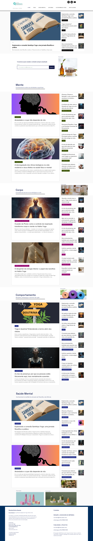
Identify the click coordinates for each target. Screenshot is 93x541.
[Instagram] (68, 2)
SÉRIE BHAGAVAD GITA (67, 224)
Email (18, 64)
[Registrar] (52, 67)
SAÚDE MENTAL (18, 162)
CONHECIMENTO (66, 264)
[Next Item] (58, 26)
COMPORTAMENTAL (66, 339)
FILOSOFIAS (64, 20)
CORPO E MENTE (65, 274)
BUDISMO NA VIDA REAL (67, 50)
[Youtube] (75, 2)
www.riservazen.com (13, 529)
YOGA (63, 30)
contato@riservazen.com (60, 517)
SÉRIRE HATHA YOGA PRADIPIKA (22, 220)
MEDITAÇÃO (65, 100)
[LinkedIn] (71, 2)
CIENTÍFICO (64, 150)
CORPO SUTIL (65, 379)
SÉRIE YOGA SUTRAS (66, 110)
